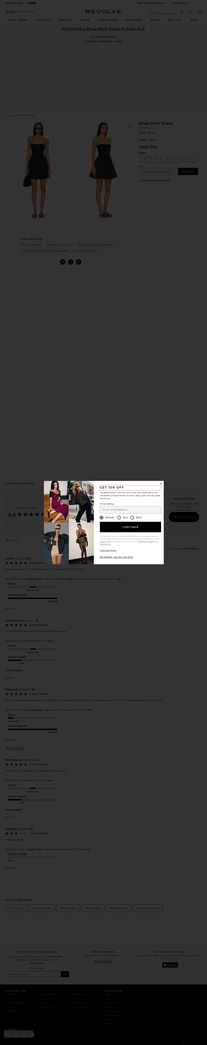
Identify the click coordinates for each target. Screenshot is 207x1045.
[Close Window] (161, 483)
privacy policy (106, 541)
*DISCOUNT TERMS (108, 550)
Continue (131, 527)
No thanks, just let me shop (116, 557)
